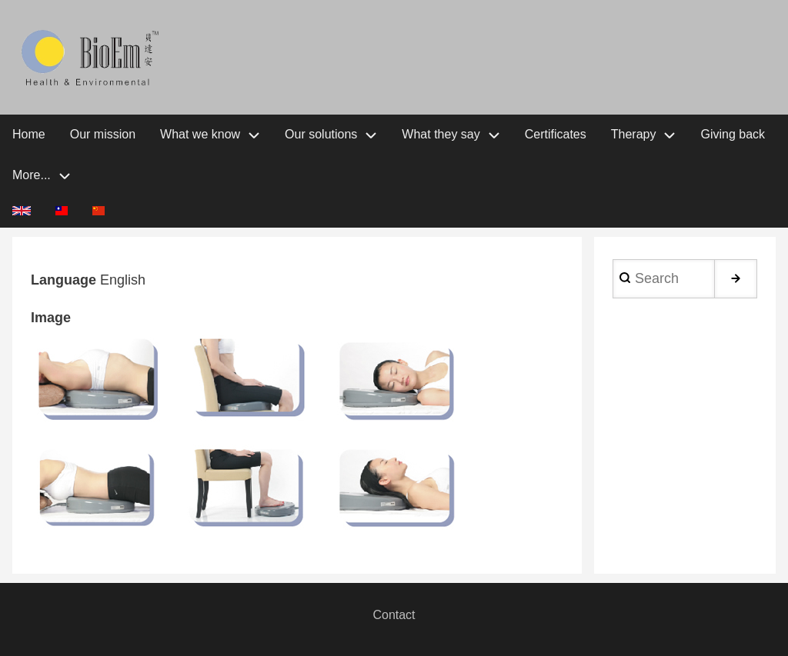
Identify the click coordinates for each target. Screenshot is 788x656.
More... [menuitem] (31, 174)
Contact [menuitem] (393, 614)
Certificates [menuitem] (555, 134)
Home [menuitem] (28, 134)
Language (63, 280)
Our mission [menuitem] (102, 134)
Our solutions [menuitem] (321, 134)
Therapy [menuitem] (633, 134)
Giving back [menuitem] (732, 134)
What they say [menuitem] (440, 134)
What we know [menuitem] (200, 134)
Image (51, 317)
